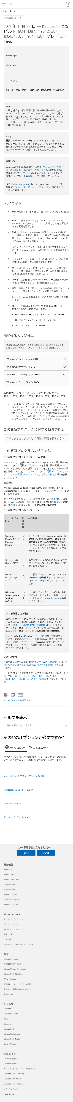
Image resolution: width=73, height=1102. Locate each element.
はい (26, 852)
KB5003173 (56, 498)
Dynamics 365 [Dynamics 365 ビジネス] (9, 1024)
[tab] (16, 748)
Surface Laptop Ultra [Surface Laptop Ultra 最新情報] (11, 879)
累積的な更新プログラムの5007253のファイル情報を (35, 663)
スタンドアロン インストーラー (34, 640)
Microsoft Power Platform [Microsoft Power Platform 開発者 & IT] (13, 1084)
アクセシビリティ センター (17, 817)
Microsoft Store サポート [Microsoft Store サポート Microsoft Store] (13, 929)
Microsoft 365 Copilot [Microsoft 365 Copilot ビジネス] (12, 1039)
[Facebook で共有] (6, 694)
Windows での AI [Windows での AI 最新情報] (10, 894)
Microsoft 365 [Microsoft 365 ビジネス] (9, 1029)
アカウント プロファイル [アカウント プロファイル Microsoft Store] (13, 919)
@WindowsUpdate (20, 184)
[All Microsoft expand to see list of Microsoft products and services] (4, 4)
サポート (8, 11)
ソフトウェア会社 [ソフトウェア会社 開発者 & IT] (11, 1089)
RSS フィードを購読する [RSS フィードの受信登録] (18, 700)
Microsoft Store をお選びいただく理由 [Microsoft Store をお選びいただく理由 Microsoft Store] (18, 944)
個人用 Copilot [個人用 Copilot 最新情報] (9, 889)
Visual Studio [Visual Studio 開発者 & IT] (9, 1094)
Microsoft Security (12, 803)
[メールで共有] (19, 694)
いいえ (45, 852)
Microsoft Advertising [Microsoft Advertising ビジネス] (12, 1034)
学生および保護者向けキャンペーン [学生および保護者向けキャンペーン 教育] (17, 989)
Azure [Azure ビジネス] (6, 1019)
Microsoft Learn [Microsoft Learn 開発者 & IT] (10, 1063)
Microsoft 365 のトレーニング (18, 789)
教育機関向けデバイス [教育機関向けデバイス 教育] (12, 964)
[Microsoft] (36, 2)
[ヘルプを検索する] (11, 4)
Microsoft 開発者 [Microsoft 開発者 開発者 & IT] (10, 1058)
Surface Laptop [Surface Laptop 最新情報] (9, 874)
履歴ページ (33, 175)
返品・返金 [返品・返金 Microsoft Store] (8, 934)
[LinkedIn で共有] (11, 694)
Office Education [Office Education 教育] (10, 979)
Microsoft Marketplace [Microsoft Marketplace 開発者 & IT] (12, 1079)
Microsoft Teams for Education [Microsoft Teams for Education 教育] (15, 969)
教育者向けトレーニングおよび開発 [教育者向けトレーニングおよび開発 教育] (17, 984)
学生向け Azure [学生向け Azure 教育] (10, 994)
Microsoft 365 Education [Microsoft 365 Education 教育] (13, 974)
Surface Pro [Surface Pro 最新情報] (8, 869)
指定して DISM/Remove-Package (29, 624)
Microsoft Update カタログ (46, 598)
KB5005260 (14, 504)
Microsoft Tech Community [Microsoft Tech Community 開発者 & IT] (14, 1073)
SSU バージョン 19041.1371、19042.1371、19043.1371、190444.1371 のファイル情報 (31, 677)
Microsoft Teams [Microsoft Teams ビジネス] (10, 1044)
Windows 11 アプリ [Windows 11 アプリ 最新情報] (11, 904)
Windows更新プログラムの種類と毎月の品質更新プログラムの (34, 168)
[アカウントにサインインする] (68, 4)
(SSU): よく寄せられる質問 (46, 474)
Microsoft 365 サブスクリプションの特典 (24, 775)
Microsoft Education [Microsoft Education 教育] (11, 959)
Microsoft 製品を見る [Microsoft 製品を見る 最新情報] (12, 899)
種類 (50, 169)
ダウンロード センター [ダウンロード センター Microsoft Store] (13, 924)
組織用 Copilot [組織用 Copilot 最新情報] (9, 884)
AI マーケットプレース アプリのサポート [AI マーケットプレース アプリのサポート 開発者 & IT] (20, 1068)
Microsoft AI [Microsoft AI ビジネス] (8, 1008)
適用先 (9, 41)
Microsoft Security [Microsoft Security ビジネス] (11, 1014)
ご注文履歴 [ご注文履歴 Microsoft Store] (8, 939)
